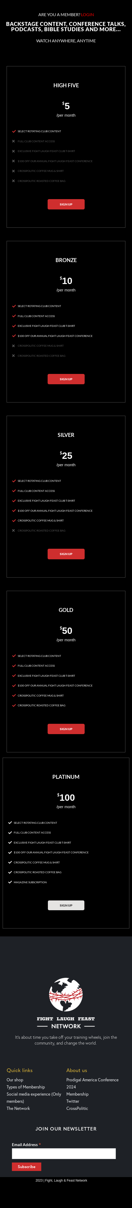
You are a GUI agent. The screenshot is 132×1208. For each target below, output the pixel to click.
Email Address (26, 1144)
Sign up (66, 204)
